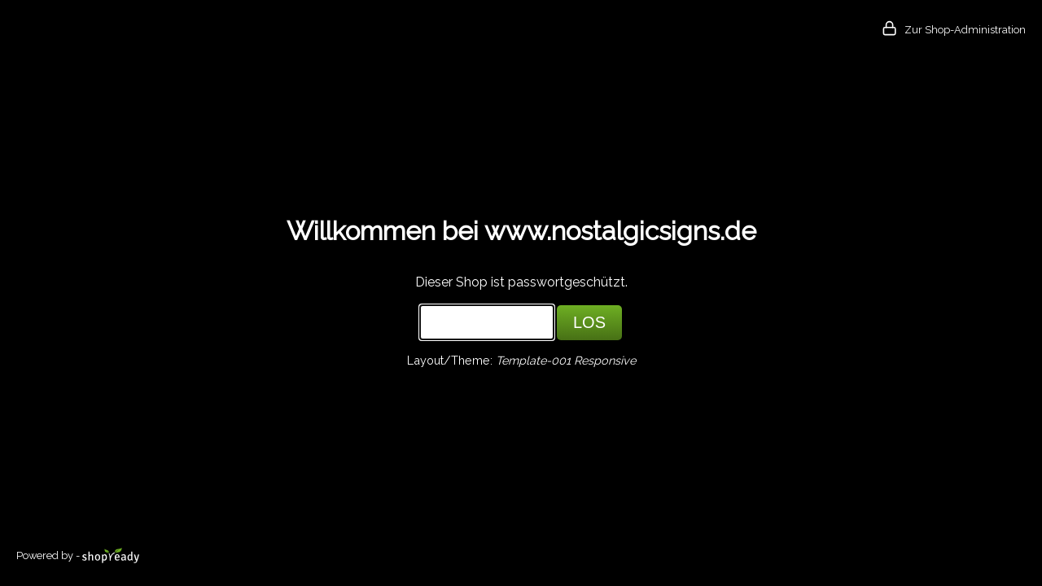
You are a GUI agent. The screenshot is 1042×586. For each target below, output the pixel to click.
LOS (589, 322)
